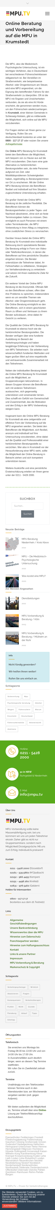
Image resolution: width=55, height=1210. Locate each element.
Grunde (31, 1007)
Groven (42, 1142)
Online (42, 1110)
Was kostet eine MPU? (34, 576)
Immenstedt (33, 1151)
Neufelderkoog (13, 1163)
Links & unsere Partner (22, 954)
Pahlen (41, 1170)
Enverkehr (12, 716)
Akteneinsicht (35, 723)
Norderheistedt (13, 1165)
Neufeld (38, 1160)
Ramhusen (22, 1172)
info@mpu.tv (31, 794)
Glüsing (20, 1142)
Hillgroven (26, 1149)
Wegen (10, 710)
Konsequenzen (14, 1000)
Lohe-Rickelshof (27, 1158)
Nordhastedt (12, 1167)
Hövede (10, 1151)
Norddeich (35, 1163)
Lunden (40, 1158)
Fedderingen (27, 1137)
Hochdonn (37, 1149)
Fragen (26, 994)
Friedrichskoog (34, 1139)
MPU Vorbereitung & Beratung (27, 962)
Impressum (16, 958)
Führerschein (24, 710)
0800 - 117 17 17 (19, 898)
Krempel (10, 1156)
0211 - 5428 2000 (19, 868)
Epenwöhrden (13, 1137)
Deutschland (27, 716)
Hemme (42, 1146)
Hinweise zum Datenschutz (25, 936)
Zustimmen (10, 1206)
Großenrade (31, 1142)
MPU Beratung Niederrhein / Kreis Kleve (35, 541)
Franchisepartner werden (24, 941)
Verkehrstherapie (33, 1000)
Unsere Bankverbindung (24, 928)
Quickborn (11, 1172)
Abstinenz (11, 729)
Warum (38, 710)
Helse (35, 1146)
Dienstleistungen (30, 598)
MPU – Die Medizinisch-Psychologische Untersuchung (34, 560)
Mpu (26, 696)
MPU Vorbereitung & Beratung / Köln (33, 617)
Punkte (10, 1007)
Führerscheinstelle (15, 723)
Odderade (24, 1167)
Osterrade (23, 1170)
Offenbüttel (11, 1170)
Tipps (34, 1013)
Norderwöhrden (30, 1165)
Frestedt (38, 1137)
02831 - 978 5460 (19, 885)
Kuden (36, 1156)
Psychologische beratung (18, 703)
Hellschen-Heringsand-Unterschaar (25, 1145)
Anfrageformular (14, 144)
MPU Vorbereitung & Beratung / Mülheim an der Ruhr (34, 637)
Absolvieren (12, 994)
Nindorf (25, 1163)
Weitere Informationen (29, 1201)
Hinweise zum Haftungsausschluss (29, 945)
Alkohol (38, 703)
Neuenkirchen (26, 1160)
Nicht (21, 1007)
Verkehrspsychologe (16, 987)
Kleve (39, 1153)
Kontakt (14, 949)
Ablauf (24, 1013)
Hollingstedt (20, 1151)
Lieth (8, 1158)
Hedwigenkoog (25, 1144)
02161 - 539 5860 (19, 872)
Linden (14, 1158)
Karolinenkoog (28, 1153)
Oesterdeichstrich (39, 1167)
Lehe (43, 1156)
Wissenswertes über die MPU (26, 932)
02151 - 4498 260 (19, 881)
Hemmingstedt (13, 1149)
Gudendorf (11, 1144)
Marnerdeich (12, 1160)
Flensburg (11, 1013)
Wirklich (34, 987)
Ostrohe (33, 1170)
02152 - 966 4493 (19, 877)
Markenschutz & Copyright (25, 967)
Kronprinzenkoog (24, 1156)
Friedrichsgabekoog (16, 1139)
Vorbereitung (13, 696)
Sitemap (11, 1020)
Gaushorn (11, 1142)
